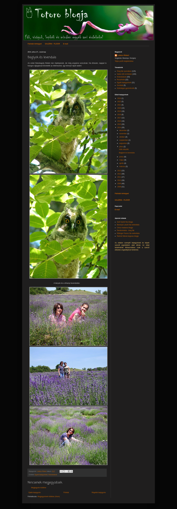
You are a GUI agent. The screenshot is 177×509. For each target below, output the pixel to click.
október (122, 137)
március (122, 166)
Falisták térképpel (35, 44)
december (123, 130)
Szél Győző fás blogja (125, 222)
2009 (119, 184)
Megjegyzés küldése (38, 488)
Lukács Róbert (123, 55)
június (121, 157)
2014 (119, 127)
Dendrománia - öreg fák (125, 230)
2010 (119, 180)
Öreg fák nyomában (124, 71)
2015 (119, 124)
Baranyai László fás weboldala (128, 225)
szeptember (123, 140)
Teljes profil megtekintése (124, 61)
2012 (119, 174)
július (121, 147)
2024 (119, 98)
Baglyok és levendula (127, 153)
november (123, 134)
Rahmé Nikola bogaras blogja (128, 236)
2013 (119, 171)
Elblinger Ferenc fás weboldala (128, 233)
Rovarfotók (121, 80)
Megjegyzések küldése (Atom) (48, 496)
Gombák (120, 85)
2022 (119, 102)
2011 (119, 177)
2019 (119, 111)
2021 (119, 105)
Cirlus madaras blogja (125, 228)
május (121, 160)
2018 (119, 115)
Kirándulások (52, 474)
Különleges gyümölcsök (125, 88)
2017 (119, 118)
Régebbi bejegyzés (99, 492)
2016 (119, 121)
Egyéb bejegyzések (41, 474)
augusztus (123, 143)
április (121, 163)
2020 (119, 108)
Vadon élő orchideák (124, 74)
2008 (119, 187)
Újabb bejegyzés (34, 492)
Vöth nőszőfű (124, 149)
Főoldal (66, 492)
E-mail (65, 44)
